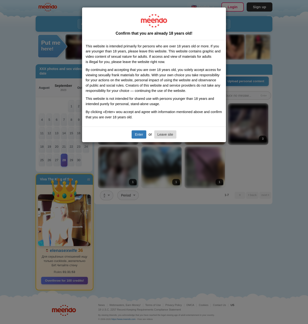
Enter (139, 134)
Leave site (165, 134)
